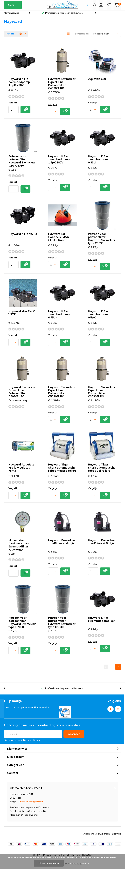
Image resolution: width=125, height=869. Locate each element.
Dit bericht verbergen (49, 863)
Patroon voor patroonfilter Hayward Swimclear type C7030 (22, 624)
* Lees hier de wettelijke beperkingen (22, 742)
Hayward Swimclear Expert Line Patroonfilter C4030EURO (62, 86)
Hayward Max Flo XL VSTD (22, 315)
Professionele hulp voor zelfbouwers (64, 15)
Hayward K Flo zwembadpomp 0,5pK (99, 317)
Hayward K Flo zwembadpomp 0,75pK (59, 317)
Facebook (110, 710)
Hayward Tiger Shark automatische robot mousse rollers (62, 470)
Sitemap (116, 836)
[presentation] (31, 15)
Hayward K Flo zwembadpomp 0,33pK (99, 162)
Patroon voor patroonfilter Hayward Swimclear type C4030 (22, 163)
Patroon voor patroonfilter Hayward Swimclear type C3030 (101, 241)
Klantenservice (11, 15)
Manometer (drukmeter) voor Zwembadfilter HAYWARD (20, 547)
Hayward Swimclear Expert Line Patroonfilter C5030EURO (62, 394)
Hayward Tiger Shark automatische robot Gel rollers (101, 470)
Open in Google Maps (31, 803)
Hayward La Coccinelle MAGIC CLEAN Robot (59, 239)
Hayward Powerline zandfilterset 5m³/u (101, 544)
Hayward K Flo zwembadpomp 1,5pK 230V (19, 84)
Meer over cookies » (79, 863)
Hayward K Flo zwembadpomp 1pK (102, 621)
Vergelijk (12, 105)
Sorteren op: (82, 36)
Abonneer (74, 736)
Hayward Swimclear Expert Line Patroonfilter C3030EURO (101, 394)
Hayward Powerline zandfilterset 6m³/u (61, 544)
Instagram (118, 710)
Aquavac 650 (97, 81)
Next (118, 669)
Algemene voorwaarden (96, 836)
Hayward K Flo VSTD (22, 236)
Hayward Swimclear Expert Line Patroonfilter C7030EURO (22, 394)
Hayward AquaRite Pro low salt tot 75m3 (21, 470)
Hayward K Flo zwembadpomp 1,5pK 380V (59, 162)
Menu (11, 5)
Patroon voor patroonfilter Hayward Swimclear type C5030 (62, 624)
